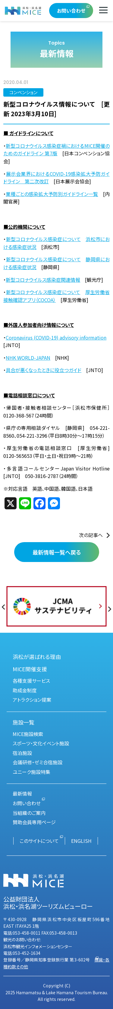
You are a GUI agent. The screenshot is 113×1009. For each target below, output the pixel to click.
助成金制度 (25, 690)
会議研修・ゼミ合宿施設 (37, 762)
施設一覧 (23, 722)
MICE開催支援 (30, 669)
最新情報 (22, 793)
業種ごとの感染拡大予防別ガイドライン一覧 (52, 193)
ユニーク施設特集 (31, 771)
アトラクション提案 (32, 699)
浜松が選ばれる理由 (37, 656)
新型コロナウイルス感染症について (43, 239)
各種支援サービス (31, 680)
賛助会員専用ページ (34, 822)
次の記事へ (91, 535)
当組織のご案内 (29, 812)
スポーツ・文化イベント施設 (41, 743)
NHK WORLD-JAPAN (28, 357)
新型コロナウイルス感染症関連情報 (43, 279)
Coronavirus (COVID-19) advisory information (56, 337)
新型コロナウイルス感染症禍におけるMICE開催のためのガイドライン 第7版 (56, 149)
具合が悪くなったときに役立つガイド (43, 370)
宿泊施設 (22, 752)
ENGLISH (81, 840)
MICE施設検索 (28, 733)
